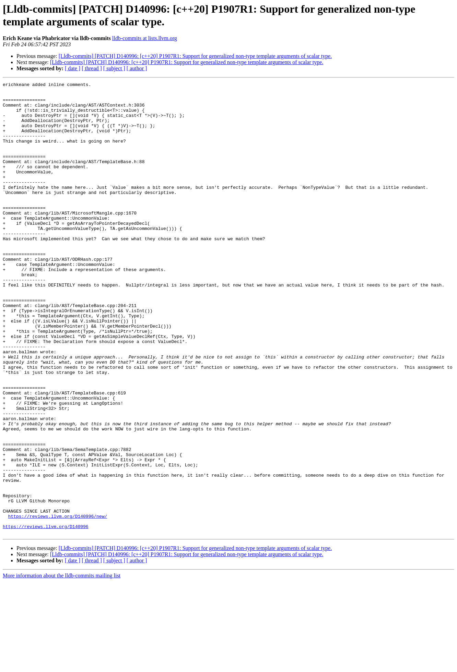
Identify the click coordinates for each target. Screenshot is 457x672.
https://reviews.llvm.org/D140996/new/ (57, 603)
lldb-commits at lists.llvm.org (144, 38)
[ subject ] (114, 68)
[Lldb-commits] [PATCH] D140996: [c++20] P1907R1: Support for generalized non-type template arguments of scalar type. (195, 56)
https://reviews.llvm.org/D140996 (46, 616)
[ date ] (72, 68)
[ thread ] (92, 68)
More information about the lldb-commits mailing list (61, 666)
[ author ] (137, 68)
